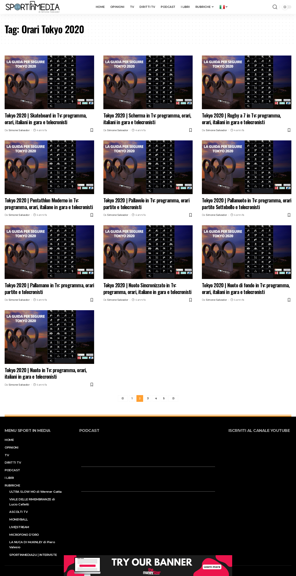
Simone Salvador (19, 130)
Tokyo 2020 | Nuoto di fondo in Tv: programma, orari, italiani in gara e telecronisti (246, 288)
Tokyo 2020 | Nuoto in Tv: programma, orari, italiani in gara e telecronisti (46, 373)
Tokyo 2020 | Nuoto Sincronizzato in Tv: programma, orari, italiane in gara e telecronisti (147, 288)
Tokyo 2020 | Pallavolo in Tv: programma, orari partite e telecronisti (146, 203)
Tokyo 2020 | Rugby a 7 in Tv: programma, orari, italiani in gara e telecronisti (241, 118)
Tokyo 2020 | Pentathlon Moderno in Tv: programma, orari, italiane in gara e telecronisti (49, 203)
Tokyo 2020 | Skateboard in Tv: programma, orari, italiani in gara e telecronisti (45, 118)
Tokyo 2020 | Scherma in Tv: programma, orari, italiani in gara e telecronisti (147, 118)
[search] (275, 7)
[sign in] (261, 7)
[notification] (268, 7)
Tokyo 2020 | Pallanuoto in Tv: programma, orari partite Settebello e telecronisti (246, 203)
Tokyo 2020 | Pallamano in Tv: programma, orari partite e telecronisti (49, 288)
